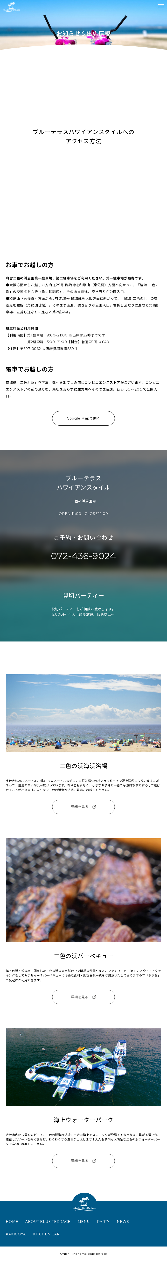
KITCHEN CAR (46, 1234)
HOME (12, 1221)
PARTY (103, 1221)
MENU (84, 1221)
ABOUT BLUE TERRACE (47, 1221)
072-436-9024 (83, 556)
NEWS (123, 1221)
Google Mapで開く (83, 418)
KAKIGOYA (16, 1234)
